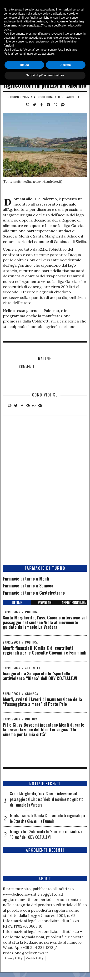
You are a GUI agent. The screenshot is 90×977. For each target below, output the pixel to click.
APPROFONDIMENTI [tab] (74, 602)
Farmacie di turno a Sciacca (28, 585)
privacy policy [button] (41, 906)
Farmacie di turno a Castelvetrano (34, 593)
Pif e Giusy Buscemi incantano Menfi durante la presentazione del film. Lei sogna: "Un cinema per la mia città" (43, 729)
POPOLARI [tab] (45, 602)
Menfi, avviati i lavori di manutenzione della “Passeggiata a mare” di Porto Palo (42, 701)
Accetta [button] (65, 957)
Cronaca (31, 694)
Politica (31, 612)
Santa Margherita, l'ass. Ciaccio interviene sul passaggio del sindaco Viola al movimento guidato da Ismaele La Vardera (45, 622)
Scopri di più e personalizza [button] (45, 967)
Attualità (32, 668)
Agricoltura (43, 97)
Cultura (31, 719)
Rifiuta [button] (24, 957)
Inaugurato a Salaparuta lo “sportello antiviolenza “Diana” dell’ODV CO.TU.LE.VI (40, 675)
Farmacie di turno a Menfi (26, 579)
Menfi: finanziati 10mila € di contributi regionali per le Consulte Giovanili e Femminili (44, 650)
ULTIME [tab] (17, 602)
